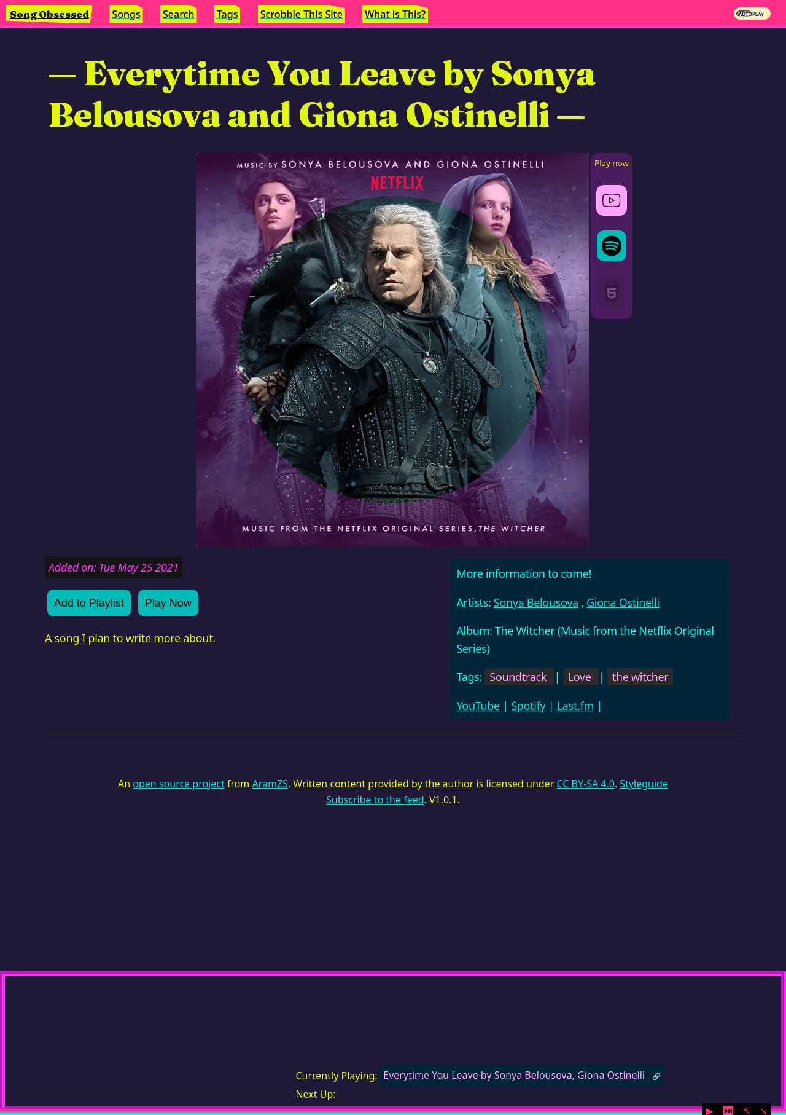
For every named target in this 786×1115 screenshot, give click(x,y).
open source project (178, 783)
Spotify (528, 705)
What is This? (395, 14)
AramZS (270, 783)
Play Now (168, 603)
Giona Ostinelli (623, 602)
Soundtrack (518, 676)
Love (579, 676)
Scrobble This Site (301, 14)
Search (178, 14)
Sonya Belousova (536, 602)
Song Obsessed (49, 14)
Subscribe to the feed (375, 799)
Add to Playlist (89, 603)
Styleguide (644, 783)
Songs (126, 14)
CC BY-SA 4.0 (585, 783)
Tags (227, 14)
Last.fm (575, 705)
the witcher (640, 676)
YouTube (478, 705)
